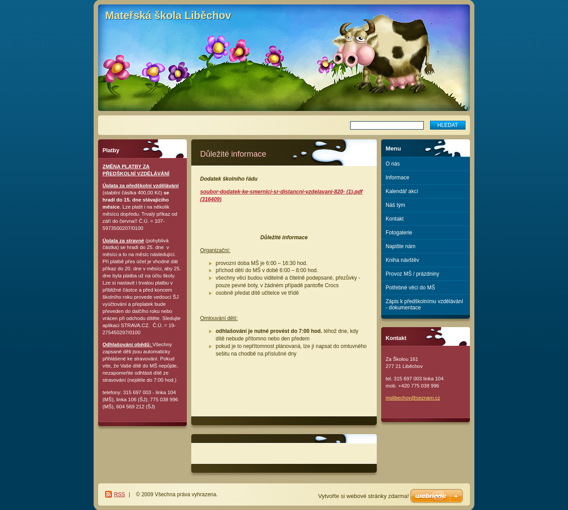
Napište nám (400, 246)
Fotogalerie (399, 232)
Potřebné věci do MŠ (410, 288)
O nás (393, 164)
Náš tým (395, 205)
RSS (119, 494)
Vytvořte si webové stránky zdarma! (363, 496)
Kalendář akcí (402, 191)
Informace (397, 177)
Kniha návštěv (402, 260)
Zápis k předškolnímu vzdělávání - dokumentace (424, 304)
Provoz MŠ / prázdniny (412, 274)
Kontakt (395, 219)
